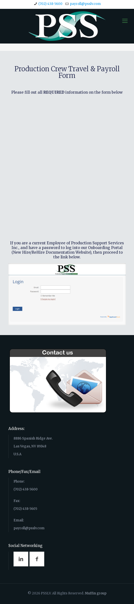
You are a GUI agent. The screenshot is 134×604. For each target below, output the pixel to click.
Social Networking (25, 545)
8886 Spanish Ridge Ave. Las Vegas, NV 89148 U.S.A (33, 446)
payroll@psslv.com (85, 4)
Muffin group (95, 593)
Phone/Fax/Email (24, 471)
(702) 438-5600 (50, 4)
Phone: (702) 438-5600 (70, 505)
